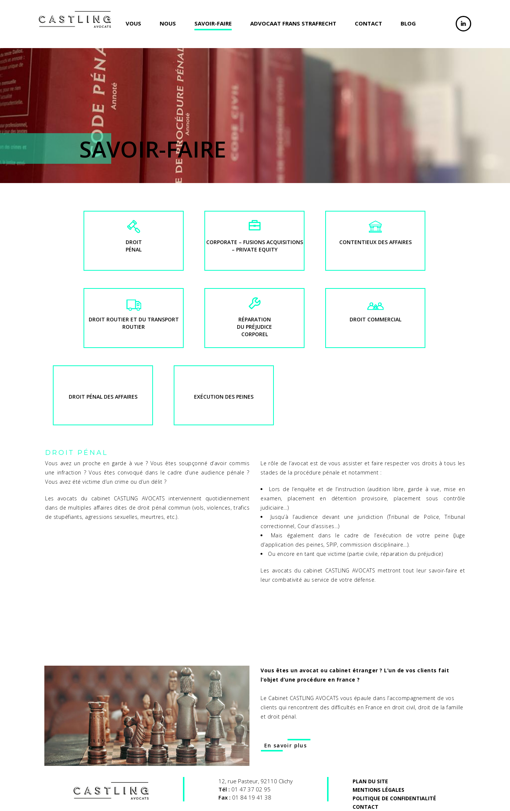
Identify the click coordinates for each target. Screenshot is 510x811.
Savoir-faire (213, 23)
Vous (133, 23)
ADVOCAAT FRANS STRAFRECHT (293, 23)
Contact (368, 23)
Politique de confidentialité (394, 798)
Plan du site (370, 781)
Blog (408, 23)
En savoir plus (285, 745)
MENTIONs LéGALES (378, 789)
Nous (168, 23)
